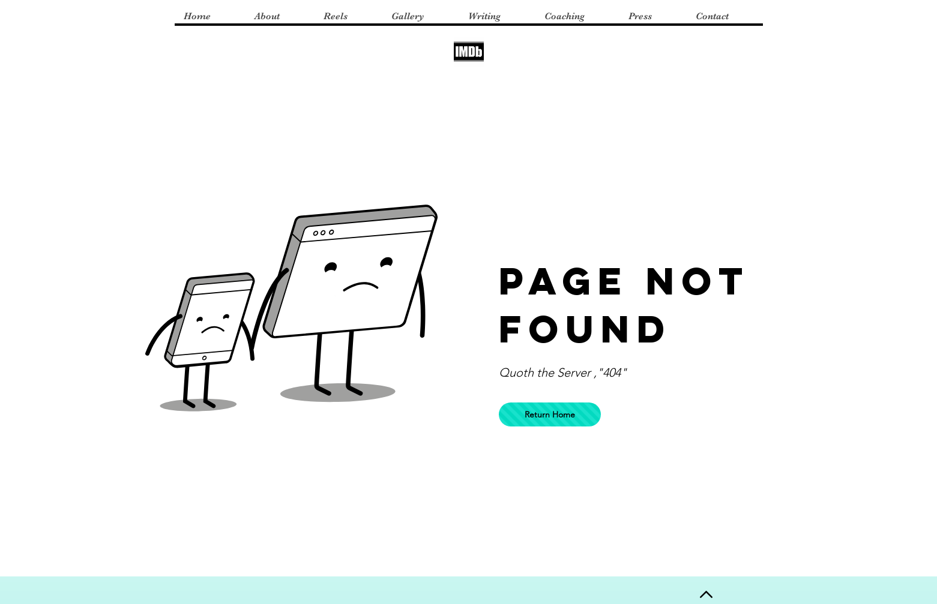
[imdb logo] (469, 52)
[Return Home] (550, 414)
